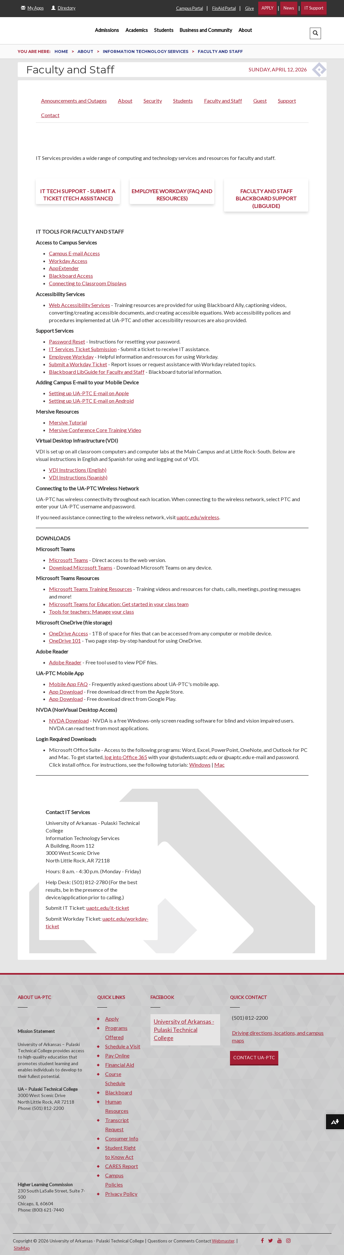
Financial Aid (119, 1065)
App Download (66, 691)
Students (163, 30)
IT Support (313, 8)
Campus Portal (189, 8)
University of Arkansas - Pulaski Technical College (184, 1029)
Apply (112, 1018)
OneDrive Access (68, 633)
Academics (137, 30)
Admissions (107, 30)
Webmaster (223, 1240)
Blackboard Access (71, 275)
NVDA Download (69, 720)
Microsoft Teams (68, 560)
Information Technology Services (146, 51)
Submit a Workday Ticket (78, 364)
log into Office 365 (125, 757)
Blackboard (118, 1092)
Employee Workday (71, 356)
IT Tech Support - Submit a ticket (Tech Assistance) (77, 195)
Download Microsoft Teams (80, 567)
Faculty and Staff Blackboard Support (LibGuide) (266, 198)
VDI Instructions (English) (77, 470)
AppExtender (64, 268)
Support (287, 100)
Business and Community (206, 30)
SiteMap (22, 1248)
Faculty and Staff (223, 100)
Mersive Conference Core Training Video (95, 430)
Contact (50, 115)
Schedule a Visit (122, 1046)
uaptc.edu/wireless (198, 517)
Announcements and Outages (74, 100)
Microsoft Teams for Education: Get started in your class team (119, 604)
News (289, 8)
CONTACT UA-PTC (254, 1057)
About (245, 30)
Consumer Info (121, 1138)
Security (153, 100)
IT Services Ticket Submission (83, 349)
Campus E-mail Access (74, 253)
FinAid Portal (224, 8)
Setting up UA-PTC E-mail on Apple (89, 393)
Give (249, 8)
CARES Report (121, 1166)
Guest (260, 100)
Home (62, 51)
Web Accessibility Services (79, 305)
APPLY (267, 8)
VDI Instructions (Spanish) (78, 477)
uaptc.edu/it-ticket (107, 908)
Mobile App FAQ (68, 684)
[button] (315, 33)
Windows (200, 764)
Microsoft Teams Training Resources (90, 589)
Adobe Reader (65, 662)
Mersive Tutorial (68, 422)
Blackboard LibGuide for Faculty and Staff (97, 372)
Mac (219, 764)
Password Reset (67, 341)
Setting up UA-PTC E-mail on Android (91, 400)
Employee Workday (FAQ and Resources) (171, 195)
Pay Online (117, 1055)
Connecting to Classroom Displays (87, 283)
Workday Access (68, 261)
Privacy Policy (121, 1194)
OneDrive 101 (65, 640)
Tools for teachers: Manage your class (91, 611)
